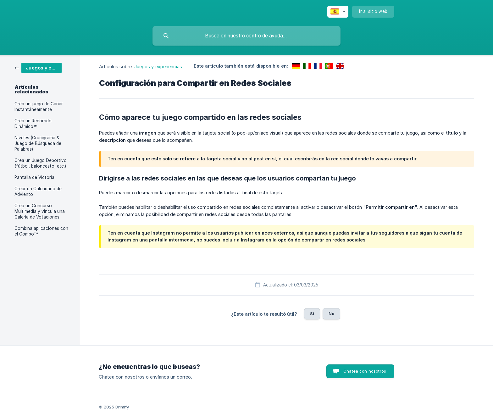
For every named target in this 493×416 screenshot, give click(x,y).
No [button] (331, 313)
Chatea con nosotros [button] (364, 371)
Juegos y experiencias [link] (158, 66)
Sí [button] (312, 313)
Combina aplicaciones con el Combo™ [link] (41, 231)
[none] (337, 12)
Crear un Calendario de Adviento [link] (38, 191)
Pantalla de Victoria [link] (34, 177)
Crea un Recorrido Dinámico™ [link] (33, 123)
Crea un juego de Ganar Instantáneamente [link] (38, 106)
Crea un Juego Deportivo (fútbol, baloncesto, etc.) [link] (40, 163)
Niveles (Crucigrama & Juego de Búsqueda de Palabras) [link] (37, 143)
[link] (38, 67)
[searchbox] (246, 36)
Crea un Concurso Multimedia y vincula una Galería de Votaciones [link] (39, 211)
